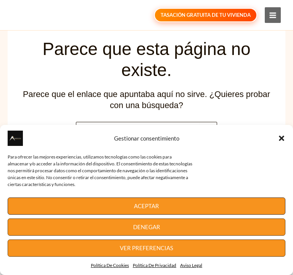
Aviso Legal (191, 265)
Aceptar (146, 205)
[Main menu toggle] (273, 15)
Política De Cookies (110, 265)
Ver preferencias (146, 247)
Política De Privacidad (154, 265)
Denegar (146, 226)
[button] (281, 138)
